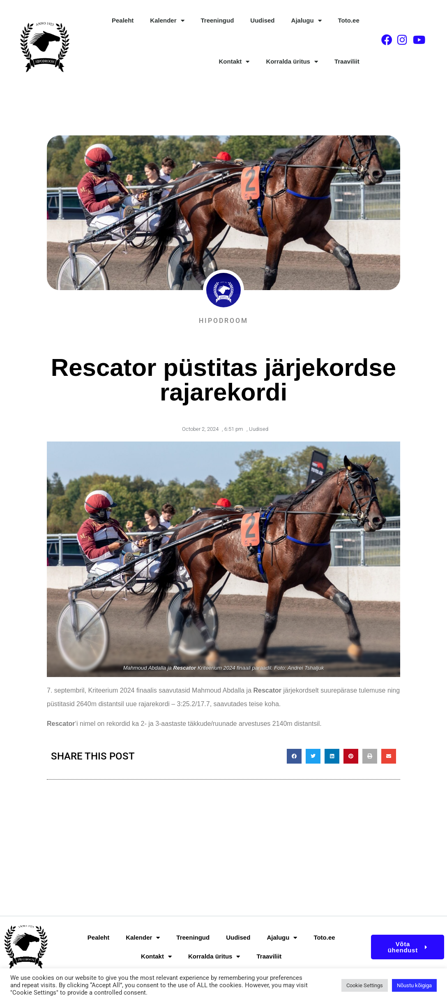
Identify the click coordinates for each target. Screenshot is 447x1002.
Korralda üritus (292, 62)
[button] (294, 756)
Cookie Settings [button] (364, 985)
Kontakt (234, 62)
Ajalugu (306, 21)
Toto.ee (348, 20)
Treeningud (217, 20)
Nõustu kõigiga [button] (414, 985)
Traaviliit (346, 61)
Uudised (262, 20)
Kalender (167, 21)
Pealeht (123, 20)
